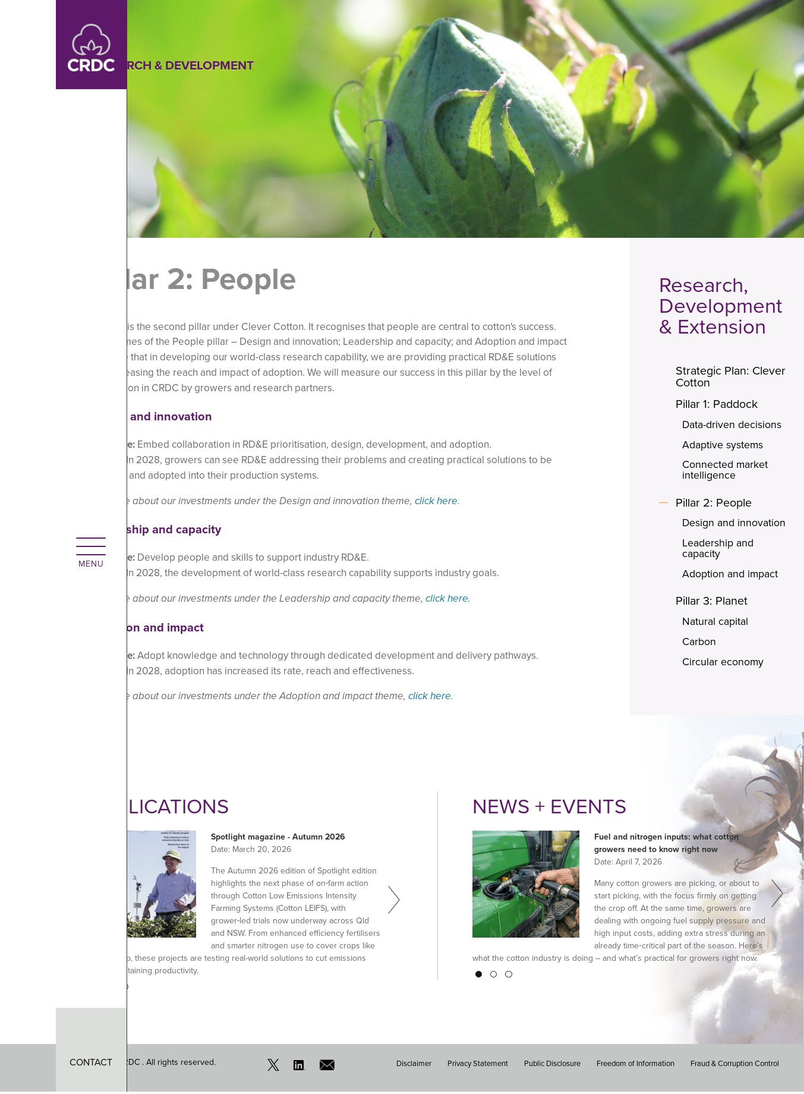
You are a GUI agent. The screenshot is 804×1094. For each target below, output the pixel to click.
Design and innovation (735, 524)
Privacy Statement (477, 1064)
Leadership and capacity (719, 550)
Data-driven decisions (733, 425)
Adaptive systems (724, 445)
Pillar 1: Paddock (720, 404)
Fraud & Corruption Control (735, 1064)
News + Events (550, 808)
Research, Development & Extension (720, 305)
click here (436, 500)
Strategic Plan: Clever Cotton (715, 377)
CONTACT (35, 1062)
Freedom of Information (635, 1064)
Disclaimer (413, 1064)
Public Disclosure (552, 1064)
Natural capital (716, 623)
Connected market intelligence (726, 471)
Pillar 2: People (716, 504)
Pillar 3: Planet (714, 603)
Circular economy (724, 664)
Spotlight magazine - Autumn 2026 (278, 838)
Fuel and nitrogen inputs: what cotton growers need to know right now (666, 844)
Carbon (700, 644)
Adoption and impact (731, 575)
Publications (160, 808)
